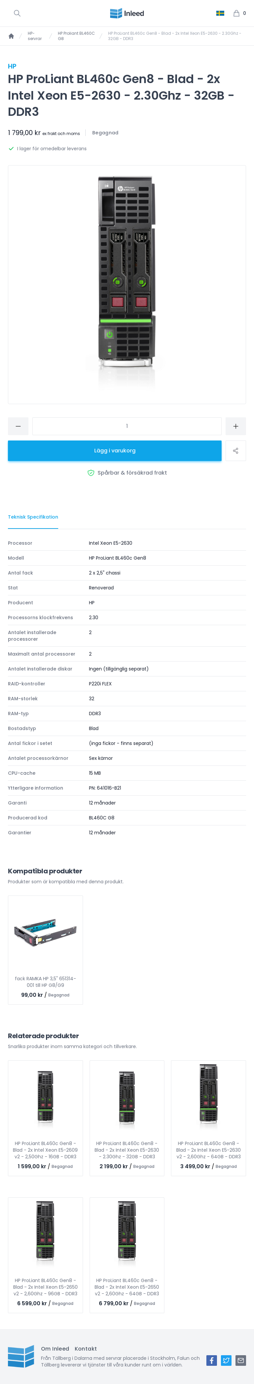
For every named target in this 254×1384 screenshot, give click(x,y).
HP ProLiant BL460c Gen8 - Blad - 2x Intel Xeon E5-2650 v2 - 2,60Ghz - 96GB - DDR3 (45, 1287)
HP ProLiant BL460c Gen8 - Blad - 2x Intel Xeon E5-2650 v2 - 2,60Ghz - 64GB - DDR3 (127, 1287)
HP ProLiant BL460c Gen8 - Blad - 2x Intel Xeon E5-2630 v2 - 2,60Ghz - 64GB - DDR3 (208, 1150)
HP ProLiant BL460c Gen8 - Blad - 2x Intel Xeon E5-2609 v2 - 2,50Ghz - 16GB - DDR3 (45, 1150)
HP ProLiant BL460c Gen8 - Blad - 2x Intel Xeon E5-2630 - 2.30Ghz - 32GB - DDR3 (127, 1150)
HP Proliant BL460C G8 (76, 36)
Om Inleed (55, 1349)
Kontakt (86, 1349)
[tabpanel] (127, 688)
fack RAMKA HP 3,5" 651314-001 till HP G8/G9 (45, 982)
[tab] (33, 517)
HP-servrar (35, 36)
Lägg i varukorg (115, 450)
